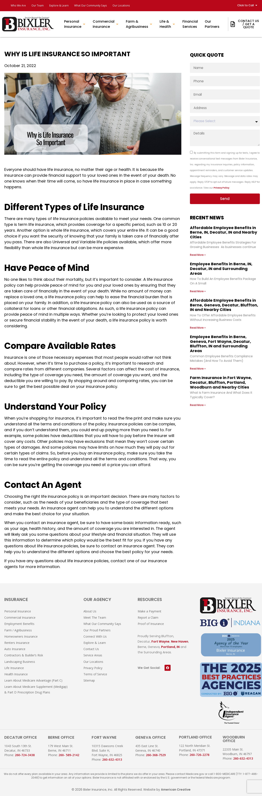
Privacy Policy (221, 186)
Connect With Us (95, 636)
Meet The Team (94, 617)
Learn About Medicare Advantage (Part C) (33, 680)
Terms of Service (95, 674)
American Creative (176, 789)
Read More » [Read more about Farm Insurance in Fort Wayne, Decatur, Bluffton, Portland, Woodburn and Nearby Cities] (198, 404)
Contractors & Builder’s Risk (23, 655)
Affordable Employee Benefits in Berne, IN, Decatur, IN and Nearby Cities (223, 231)
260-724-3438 (25, 755)
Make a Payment (149, 611)
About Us (89, 611)
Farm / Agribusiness (18, 630)
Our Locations (138, 5)
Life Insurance (14, 668)
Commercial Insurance (19, 617)
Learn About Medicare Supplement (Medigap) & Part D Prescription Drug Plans (36, 689)
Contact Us (91, 649)
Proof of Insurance (151, 624)
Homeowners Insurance (21, 636)
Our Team (42, 5)
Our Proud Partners (97, 630)
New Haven (179, 641)
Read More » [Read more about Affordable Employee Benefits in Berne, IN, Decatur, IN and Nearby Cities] (198, 254)
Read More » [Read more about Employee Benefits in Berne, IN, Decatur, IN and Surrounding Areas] (198, 290)
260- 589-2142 (69, 755)
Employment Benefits (19, 624)
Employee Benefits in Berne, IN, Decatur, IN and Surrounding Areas (221, 268)
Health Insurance (16, 674)
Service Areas (92, 655)
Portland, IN (170, 647)
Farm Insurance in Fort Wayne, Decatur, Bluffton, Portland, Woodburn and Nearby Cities (221, 381)
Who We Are (19, 5)
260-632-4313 (112, 759)
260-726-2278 (199, 755)
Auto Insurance (14, 649)
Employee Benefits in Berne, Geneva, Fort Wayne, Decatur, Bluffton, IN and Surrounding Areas (220, 343)
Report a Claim (148, 617)
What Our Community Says (103, 5)
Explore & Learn (66, 5)
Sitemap (89, 680)
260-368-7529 (156, 755)
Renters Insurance (16, 643)
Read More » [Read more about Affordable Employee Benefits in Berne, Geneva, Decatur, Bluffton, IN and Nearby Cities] (198, 327)
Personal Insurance (17, 611)
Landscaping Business (19, 662)
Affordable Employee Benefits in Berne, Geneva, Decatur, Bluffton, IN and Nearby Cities (224, 304)
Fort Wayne (160, 641)
